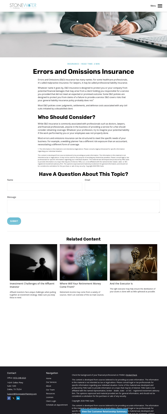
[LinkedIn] (18, 398)
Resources (50, 393)
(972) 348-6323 (19, 378)
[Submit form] (14, 221)
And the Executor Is (121, 283)
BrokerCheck (131, 375)
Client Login (51, 401)
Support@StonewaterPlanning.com (22, 394)
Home (48, 378)
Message (11, 197)
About (48, 386)
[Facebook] (9, 398)
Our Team (50, 389)
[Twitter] (13, 398)
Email (87, 179)
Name (10, 179)
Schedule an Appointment (57, 405)
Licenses (49, 397)
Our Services (51, 382)
